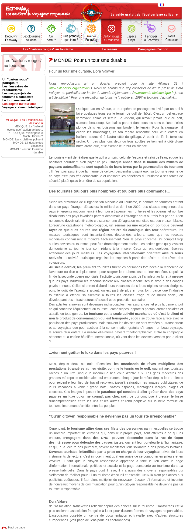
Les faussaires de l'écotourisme (15, 88)
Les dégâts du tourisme (19, 104)
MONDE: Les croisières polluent (23, 139)
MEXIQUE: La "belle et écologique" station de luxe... (25, 128)
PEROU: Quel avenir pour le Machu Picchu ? (25, 134)
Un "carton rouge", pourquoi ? (15, 81)
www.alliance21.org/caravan (70, 88)
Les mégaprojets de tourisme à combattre (17, 95)
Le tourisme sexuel (16, 100)
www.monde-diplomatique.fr (154, 93)
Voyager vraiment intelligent (22, 107)
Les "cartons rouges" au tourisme (48, 49)
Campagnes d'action (153, 49)
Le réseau (109, 49)
